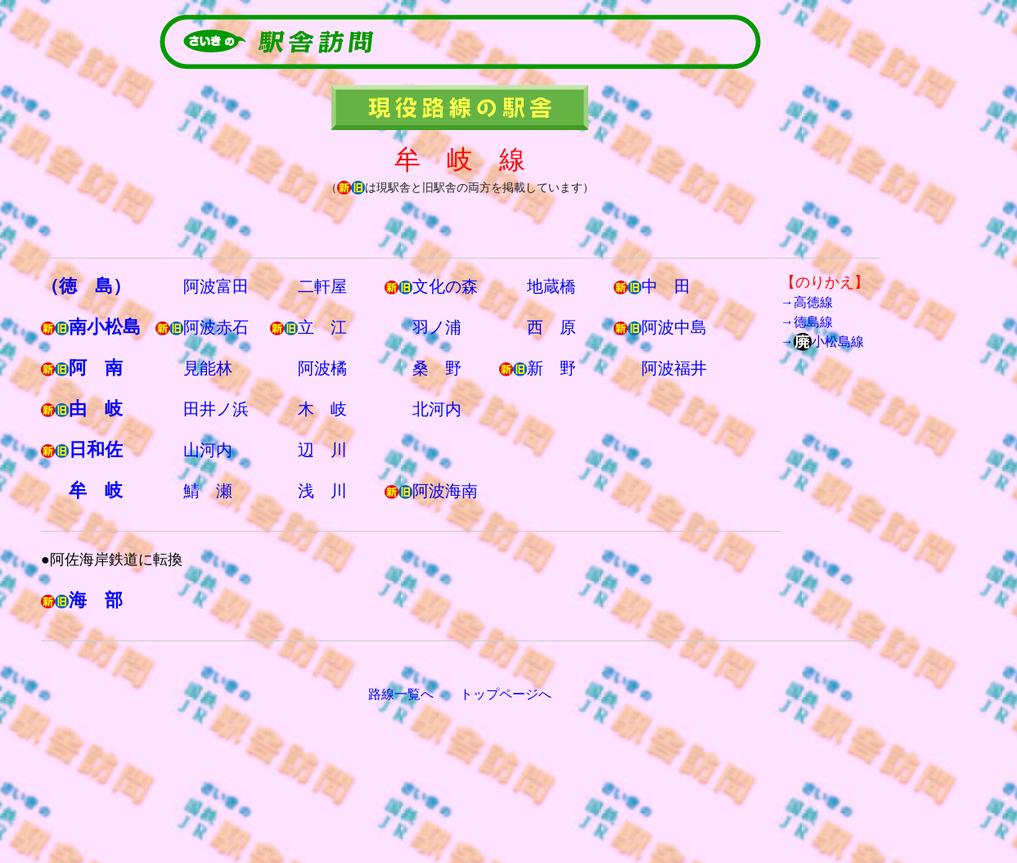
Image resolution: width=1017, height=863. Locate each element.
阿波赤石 (216, 327)
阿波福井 (674, 368)
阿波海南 (445, 491)
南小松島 (105, 327)
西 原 (551, 327)
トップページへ (505, 694)
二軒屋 (322, 286)
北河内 (436, 409)
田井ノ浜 (216, 409)
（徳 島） (86, 286)
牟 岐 (96, 490)
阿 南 (96, 367)
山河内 (207, 450)
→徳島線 (807, 322)
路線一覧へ (401, 694)
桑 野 (436, 368)
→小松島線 (822, 341)
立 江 (322, 327)
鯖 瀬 (207, 491)
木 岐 (322, 409)
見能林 (207, 368)
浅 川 (322, 491)
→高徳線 (807, 302)
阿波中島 (674, 327)
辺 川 (322, 450)
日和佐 (96, 449)
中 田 (666, 286)
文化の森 (445, 286)
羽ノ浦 (436, 327)
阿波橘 (322, 368)
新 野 (551, 368)
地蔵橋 (551, 286)
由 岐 (96, 408)
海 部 (96, 600)
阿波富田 (216, 286)
